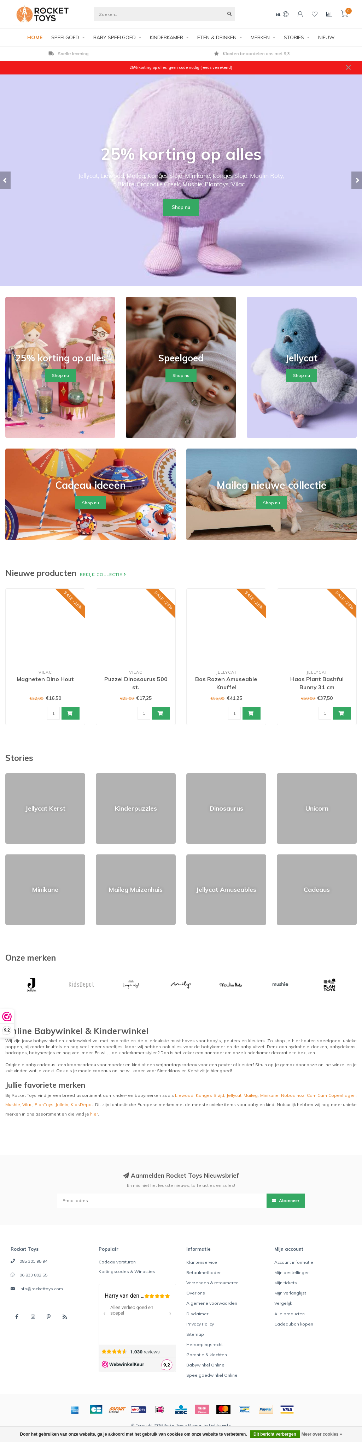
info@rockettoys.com (41, 1288)
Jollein (62, 1104)
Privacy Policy (200, 1324)
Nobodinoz (292, 1095)
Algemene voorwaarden (211, 1303)
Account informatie (293, 1262)
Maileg (251, 1095)
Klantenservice (201, 1262)
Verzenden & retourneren (212, 1282)
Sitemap (195, 1334)
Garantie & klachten (206, 1354)
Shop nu (181, 207)
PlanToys (44, 1104)
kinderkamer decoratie (267, 1052)
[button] (5, 180)
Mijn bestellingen (292, 1272)
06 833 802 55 (33, 1275)
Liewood (184, 1095)
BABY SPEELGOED (114, 37)
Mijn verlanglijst (290, 1293)
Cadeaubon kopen (293, 1324)
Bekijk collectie (103, 574)
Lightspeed (218, 1425)
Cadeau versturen (117, 1261)
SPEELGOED (65, 37)
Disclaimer (197, 1313)
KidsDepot (82, 1104)
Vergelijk (283, 1303)
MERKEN (260, 37)
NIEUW (326, 37)
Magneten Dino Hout (45, 679)
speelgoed (328, 1040)
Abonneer (285, 1200)
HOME (34, 37)
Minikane (269, 1095)
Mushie (12, 1104)
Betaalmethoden (204, 1272)
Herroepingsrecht (204, 1344)
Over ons (195, 1293)
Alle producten (289, 1313)
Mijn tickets (285, 1282)
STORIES (294, 37)
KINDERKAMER (166, 37)
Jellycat (234, 1095)
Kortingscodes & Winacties (127, 1271)
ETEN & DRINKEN (217, 37)
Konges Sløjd (210, 1095)
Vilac (27, 1104)
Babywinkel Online (205, 1365)
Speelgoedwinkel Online (212, 1375)
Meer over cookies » (322, 1434)
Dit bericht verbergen (274, 1434)
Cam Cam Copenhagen (331, 1095)
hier (94, 1114)
